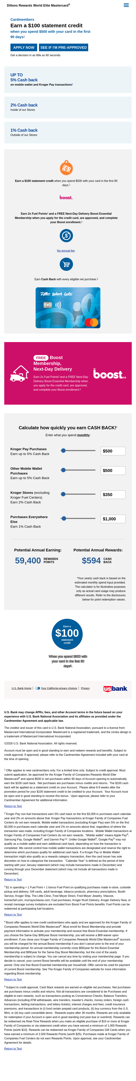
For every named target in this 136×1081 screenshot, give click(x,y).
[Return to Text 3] (68, 915)
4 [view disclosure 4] (81, 221)
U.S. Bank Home (22, 688)
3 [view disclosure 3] (47, 213)
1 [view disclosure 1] (24, 36)
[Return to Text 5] (68, 1049)
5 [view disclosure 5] (97, 279)
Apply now (22, 47)
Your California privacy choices (59, 688)
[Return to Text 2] (68, 880)
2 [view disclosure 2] (72, 84)
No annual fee (66, 250)
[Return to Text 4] (68, 980)
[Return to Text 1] (68, 807)
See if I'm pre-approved (63, 47)
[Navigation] (126, 4)
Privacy (85, 688)
